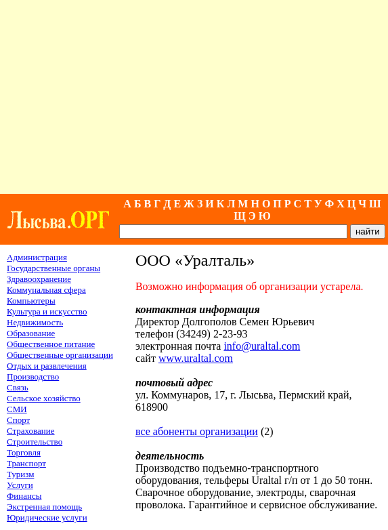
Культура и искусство (47, 311)
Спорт (18, 420)
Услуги (20, 485)
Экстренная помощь (44, 507)
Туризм (20, 474)
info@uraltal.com (261, 346)
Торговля (24, 452)
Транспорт (26, 463)
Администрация (37, 257)
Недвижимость (35, 322)
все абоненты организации (196, 431)
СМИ (17, 409)
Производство (33, 376)
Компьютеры (31, 300)
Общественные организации (60, 355)
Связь (17, 387)
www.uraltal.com (195, 358)
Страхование (31, 431)
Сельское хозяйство (44, 398)
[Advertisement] (194, 97)
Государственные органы (53, 268)
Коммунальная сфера (46, 290)
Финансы (24, 496)
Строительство (34, 441)
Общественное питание (51, 344)
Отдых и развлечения (47, 366)
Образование (31, 333)
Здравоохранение (39, 279)
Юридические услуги (47, 517)
